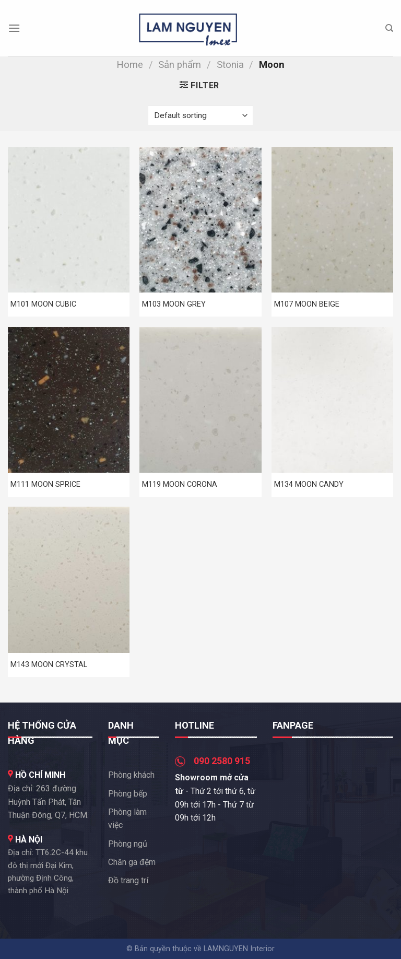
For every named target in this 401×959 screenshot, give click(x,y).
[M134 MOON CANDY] (332, 400)
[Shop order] (200, 116)
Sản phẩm (179, 64)
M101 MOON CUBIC (43, 304)
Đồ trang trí (128, 880)
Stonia (230, 64)
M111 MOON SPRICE (45, 484)
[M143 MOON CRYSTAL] (68, 579)
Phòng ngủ (127, 844)
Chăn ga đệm (132, 862)
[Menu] (14, 28)
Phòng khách (131, 775)
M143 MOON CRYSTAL (48, 664)
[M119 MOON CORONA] (200, 400)
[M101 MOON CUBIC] (68, 220)
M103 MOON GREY (174, 304)
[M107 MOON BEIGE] (332, 220)
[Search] (389, 28)
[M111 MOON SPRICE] (68, 400)
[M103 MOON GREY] (200, 220)
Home (129, 64)
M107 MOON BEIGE (306, 304)
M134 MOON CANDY (309, 484)
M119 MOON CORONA (179, 484)
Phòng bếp (127, 794)
